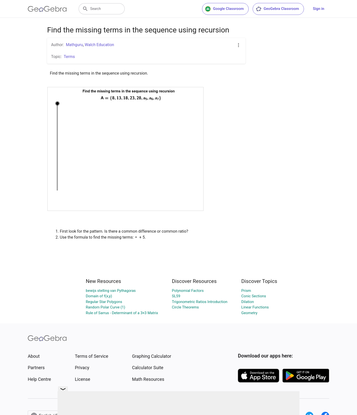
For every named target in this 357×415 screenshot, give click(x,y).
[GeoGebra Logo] (47, 9)
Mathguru (74, 44)
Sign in (318, 8)
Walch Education (99, 44)
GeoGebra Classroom (277, 9)
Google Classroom (224, 9)
